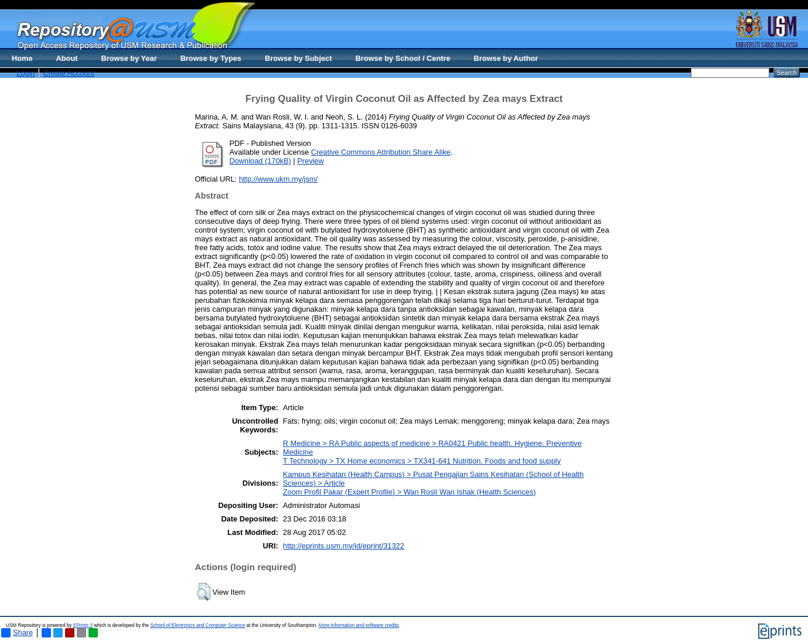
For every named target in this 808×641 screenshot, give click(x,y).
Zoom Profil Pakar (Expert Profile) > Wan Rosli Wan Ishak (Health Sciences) (409, 491)
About (67, 58)
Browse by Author (506, 58)
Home (22, 58)
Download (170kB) (260, 160)
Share (17, 632)
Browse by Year (129, 58)
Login (25, 73)
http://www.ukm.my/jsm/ (278, 179)
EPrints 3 (83, 625)
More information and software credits (359, 625)
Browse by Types (210, 58)
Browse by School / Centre (402, 58)
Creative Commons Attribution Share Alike (381, 152)
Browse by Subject (298, 58)
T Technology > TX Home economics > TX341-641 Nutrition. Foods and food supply (422, 460)
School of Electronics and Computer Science (197, 625)
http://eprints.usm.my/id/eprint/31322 (343, 545)
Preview (310, 160)
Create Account (68, 73)
